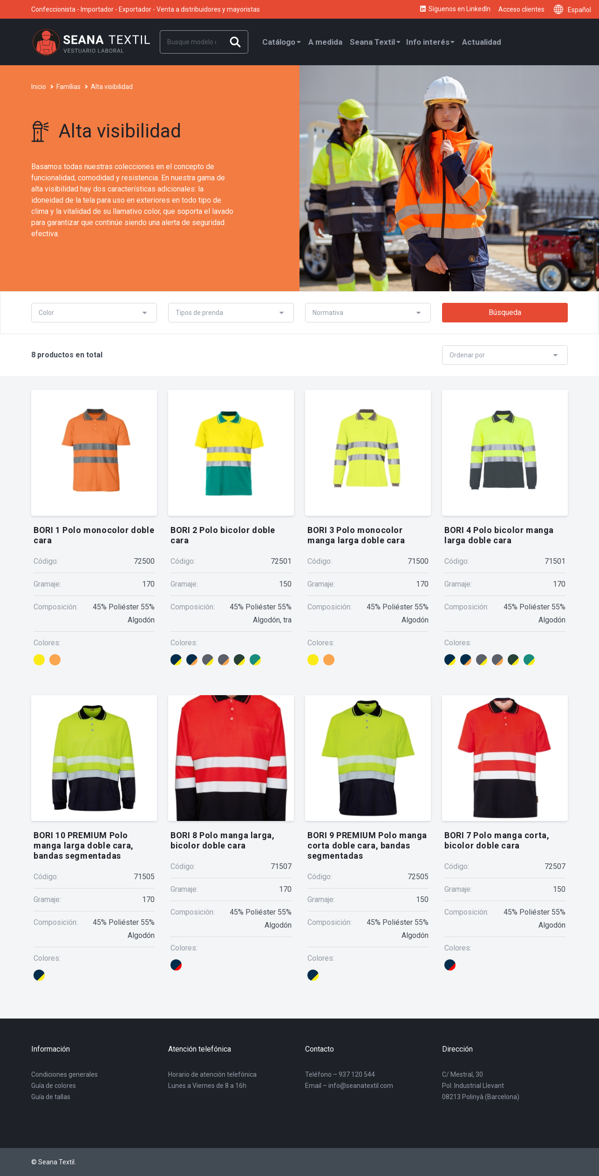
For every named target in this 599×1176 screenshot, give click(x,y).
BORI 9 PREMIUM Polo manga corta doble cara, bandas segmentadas (367, 845)
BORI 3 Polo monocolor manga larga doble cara (356, 535)
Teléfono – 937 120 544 (340, 1074)
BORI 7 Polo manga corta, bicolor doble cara (496, 840)
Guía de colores (53, 1085)
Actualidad (481, 42)
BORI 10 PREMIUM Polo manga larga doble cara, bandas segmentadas (84, 845)
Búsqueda (505, 312)
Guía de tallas (50, 1097)
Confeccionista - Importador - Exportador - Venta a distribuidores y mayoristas (145, 9)
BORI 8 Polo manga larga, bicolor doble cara (222, 840)
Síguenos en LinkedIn (454, 9)
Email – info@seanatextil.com (349, 1085)
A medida (325, 42)
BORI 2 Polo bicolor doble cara (222, 535)
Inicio (38, 86)
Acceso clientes (521, 9)
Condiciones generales (64, 1074)
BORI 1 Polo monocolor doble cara (94, 535)
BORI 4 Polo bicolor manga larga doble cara (499, 535)
